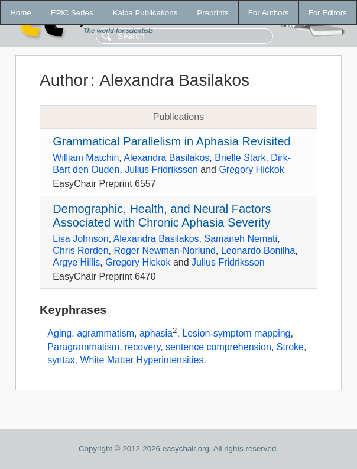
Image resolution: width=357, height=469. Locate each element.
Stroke (290, 347)
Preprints (212, 12)
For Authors (268, 12)
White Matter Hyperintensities (141, 360)
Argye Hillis (76, 262)
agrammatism (105, 334)
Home (20, 12)
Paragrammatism (83, 347)
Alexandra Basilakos (166, 158)
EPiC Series (72, 12)
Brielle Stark (240, 158)
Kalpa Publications (145, 12)
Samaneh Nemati (241, 239)
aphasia (156, 334)
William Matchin (86, 158)
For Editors (328, 12)
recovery (142, 347)
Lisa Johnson (80, 239)
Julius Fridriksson (161, 169)
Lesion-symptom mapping (236, 334)
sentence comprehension (218, 347)
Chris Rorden (80, 250)
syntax (60, 360)
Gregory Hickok (251, 169)
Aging (59, 334)
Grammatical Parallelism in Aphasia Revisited (171, 141)
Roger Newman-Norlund (164, 250)
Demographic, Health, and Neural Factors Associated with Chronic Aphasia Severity (162, 215)
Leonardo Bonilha (258, 250)
